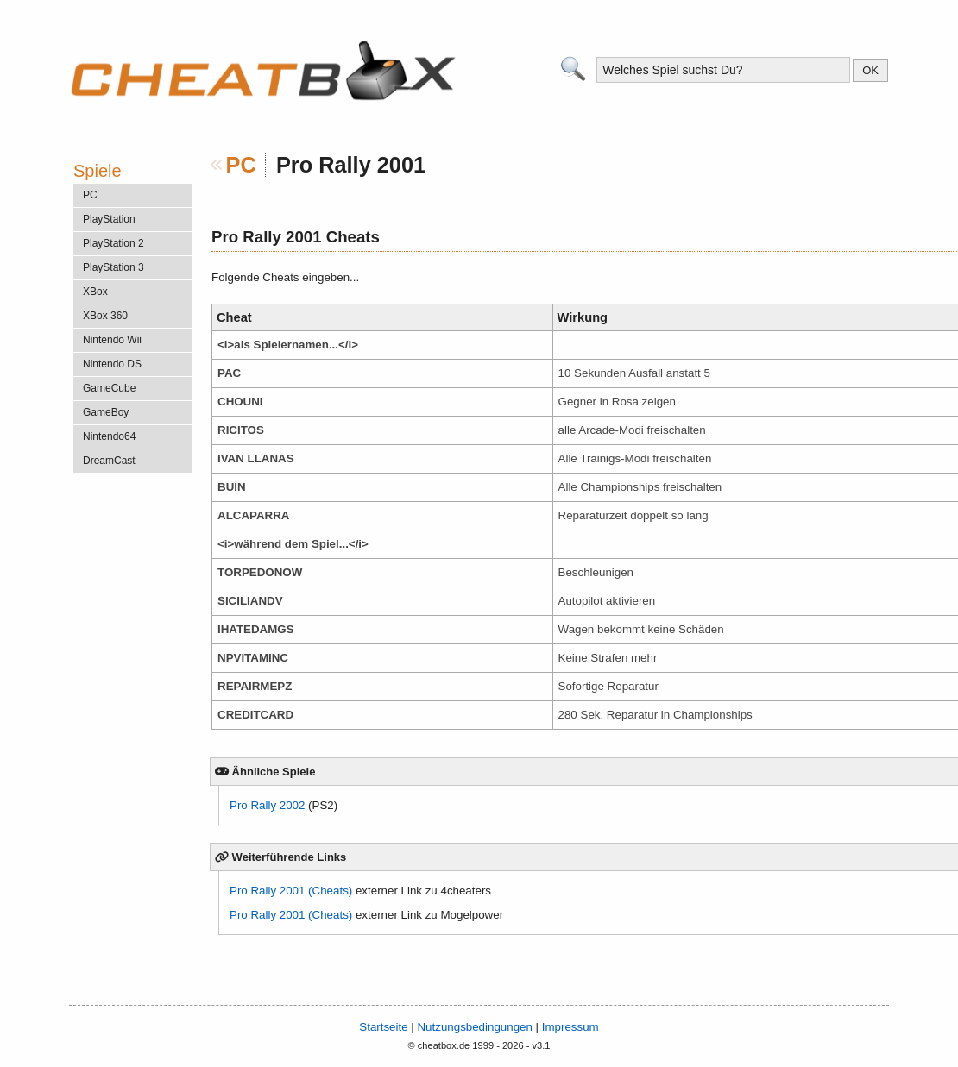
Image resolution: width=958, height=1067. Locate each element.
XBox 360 (105, 316)
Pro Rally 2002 (267, 805)
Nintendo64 (109, 436)
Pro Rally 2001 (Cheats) (291, 890)
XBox (95, 292)
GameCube (109, 388)
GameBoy (106, 412)
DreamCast (109, 461)
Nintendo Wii (112, 340)
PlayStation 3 (113, 267)
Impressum (570, 1026)
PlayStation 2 (113, 243)
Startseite (383, 1026)
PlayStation (109, 219)
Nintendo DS (112, 364)
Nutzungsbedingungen (474, 1026)
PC (241, 165)
